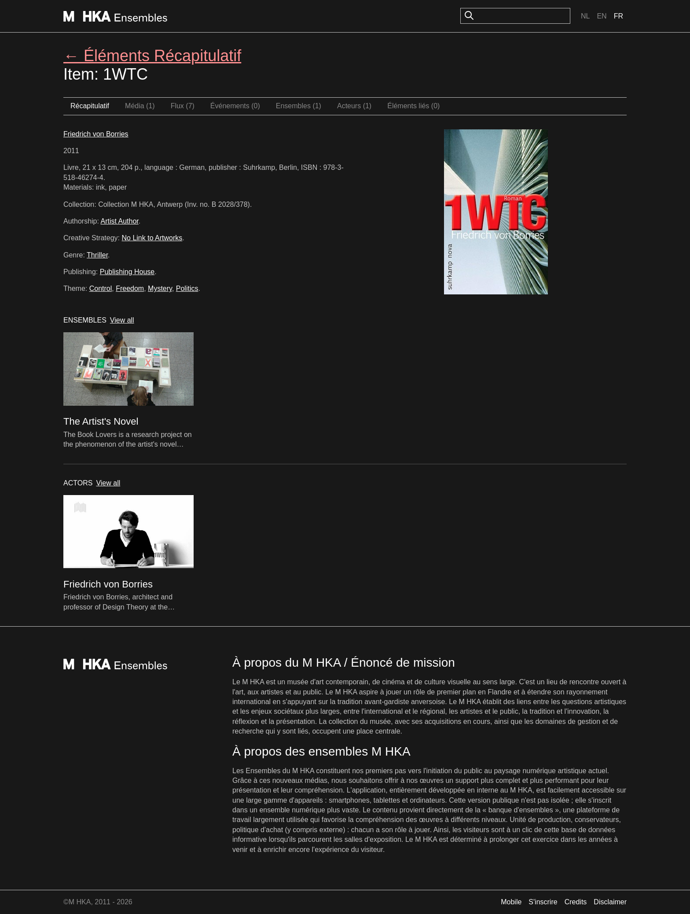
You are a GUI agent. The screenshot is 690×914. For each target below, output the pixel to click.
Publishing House (127, 271)
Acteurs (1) (354, 106)
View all (122, 320)
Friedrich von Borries (95, 134)
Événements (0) (235, 106)
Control (100, 288)
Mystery (160, 288)
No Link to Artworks (152, 238)
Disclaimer (610, 902)
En (601, 16)
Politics (187, 288)
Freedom (130, 288)
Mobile (511, 902)
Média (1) (140, 106)
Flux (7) (183, 106)
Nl (585, 16)
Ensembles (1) (298, 106)
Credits (576, 902)
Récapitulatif (89, 106)
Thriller (97, 255)
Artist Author (120, 221)
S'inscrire (543, 902)
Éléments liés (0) (413, 106)
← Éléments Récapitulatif (152, 56)
